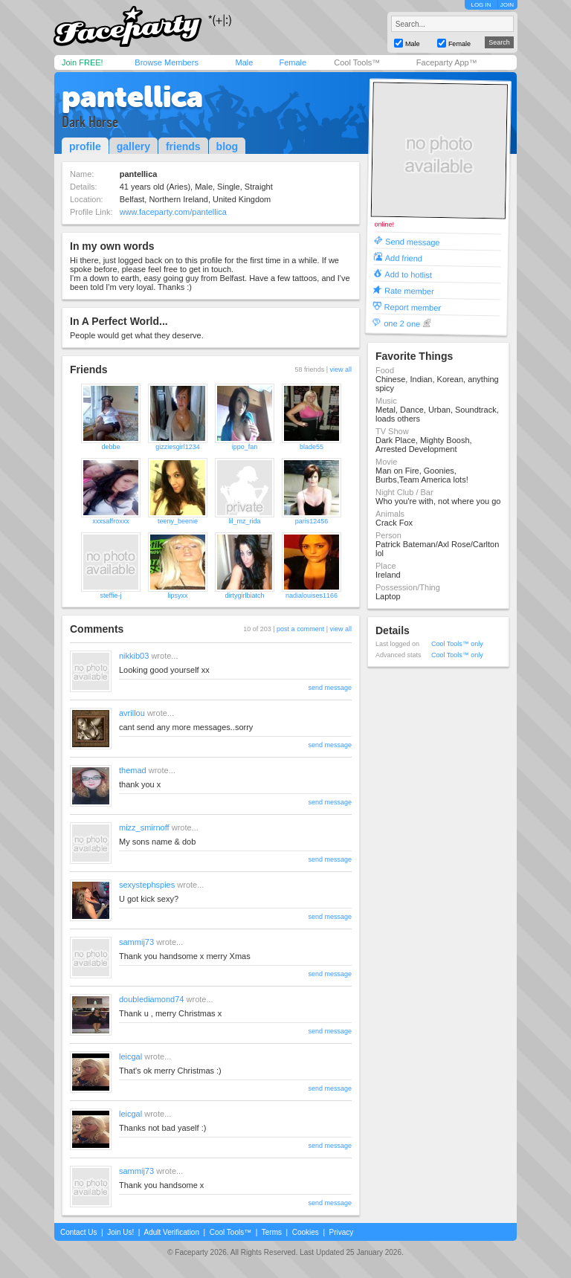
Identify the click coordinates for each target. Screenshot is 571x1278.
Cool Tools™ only (457, 644)
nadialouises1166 (312, 595)
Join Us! (120, 1232)
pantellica (132, 97)
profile (85, 146)
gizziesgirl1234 (177, 447)
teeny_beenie (178, 521)
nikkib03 (134, 655)
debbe (110, 447)
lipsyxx (177, 595)
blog (227, 146)
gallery (133, 146)
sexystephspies (147, 884)
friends (183, 146)
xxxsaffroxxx (110, 521)
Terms (272, 1232)
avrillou (132, 713)
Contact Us (78, 1232)
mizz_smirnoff (144, 827)
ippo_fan (245, 447)
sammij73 (136, 941)
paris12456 (312, 521)
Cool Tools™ (357, 62)
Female (292, 62)
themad (132, 770)
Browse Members (167, 62)
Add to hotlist (408, 274)
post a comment (300, 629)
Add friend (403, 257)
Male (244, 62)
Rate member (409, 290)
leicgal (130, 1056)
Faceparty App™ (446, 62)
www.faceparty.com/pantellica (173, 211)
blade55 (311, 447)
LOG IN (481, 4)
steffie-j (111, 595)
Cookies (305, 1232)
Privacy (341, 1232)
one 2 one (402, 323)
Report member (413, 307)
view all (340, 369)
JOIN (507, 4)
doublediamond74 (151, 999)
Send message (412, 241)
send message (330, 687)
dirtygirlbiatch (244, 595)
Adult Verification (171, 1232)
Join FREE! (82, 62)
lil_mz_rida (244, 521)
